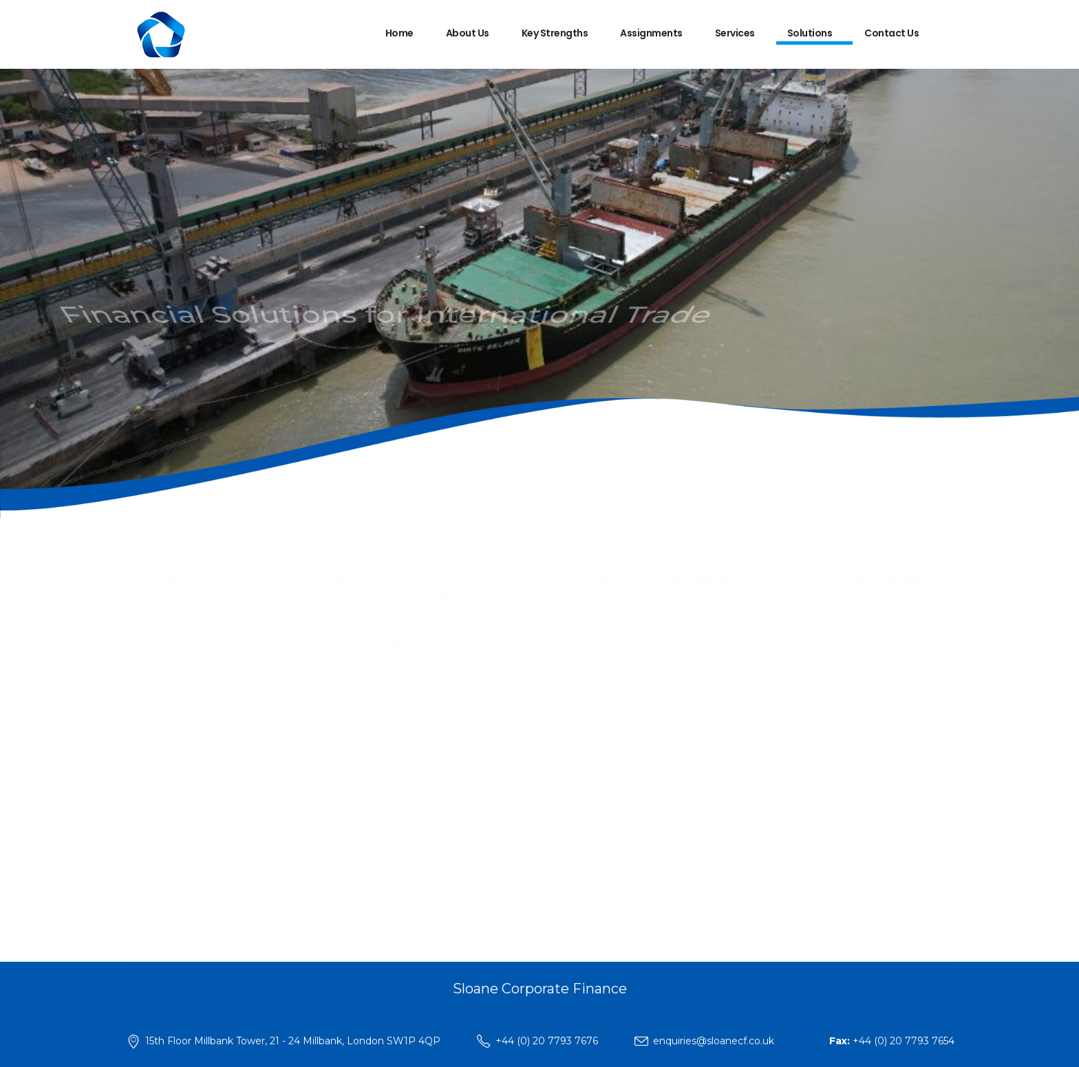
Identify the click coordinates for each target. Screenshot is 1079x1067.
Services (735, 33)
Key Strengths (555, 33)
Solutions (810, 33)
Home (399, 33)
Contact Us (891, 33)
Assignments (651, 33)
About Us (467, 33)
